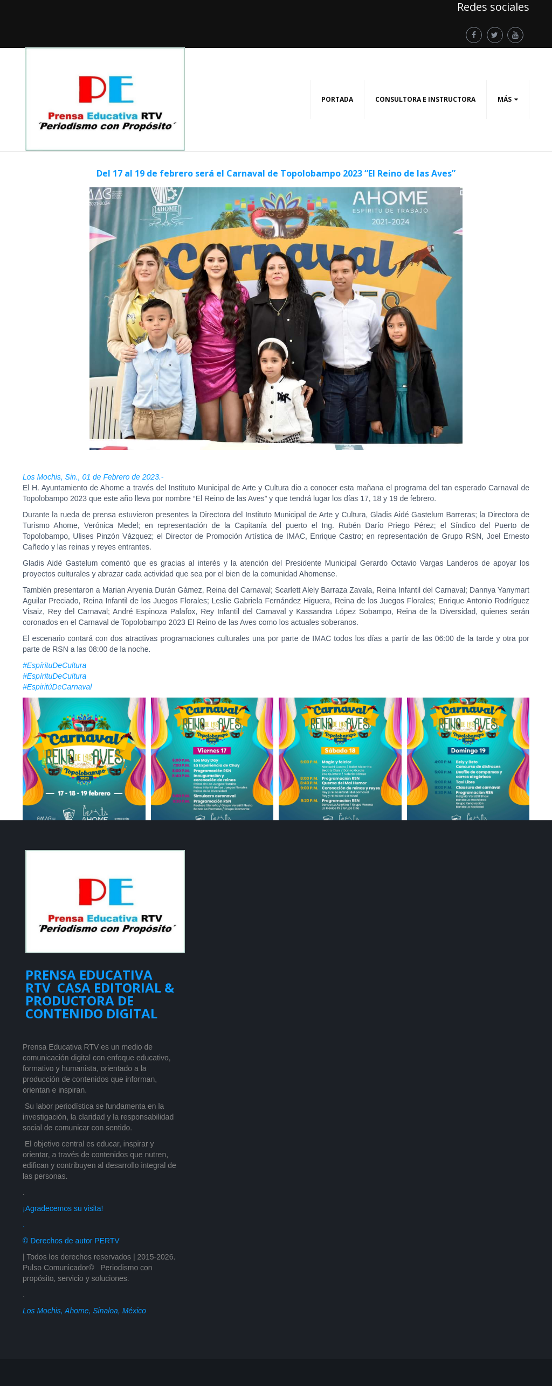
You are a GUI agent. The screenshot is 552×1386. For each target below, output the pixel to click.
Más (505, 99)
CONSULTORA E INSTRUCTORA (425, 99)
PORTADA (337, 99)
